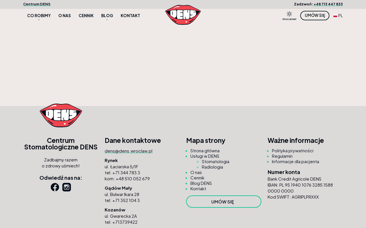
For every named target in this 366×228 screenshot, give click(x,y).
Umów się (315, 15)
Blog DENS (201, 183)
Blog (107, 15)
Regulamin (282, 156)
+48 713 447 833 (328, 4)
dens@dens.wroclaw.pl (128, 150)
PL (338, 15)
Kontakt (130, 15)
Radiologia (212, 166)
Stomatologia (215, 161)
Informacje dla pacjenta (295, 161)
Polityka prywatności (292, 150)
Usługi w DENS (204, 156)
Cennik (86, 15)
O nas (64, 15)
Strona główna (205, 150)
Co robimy (39, 15)
